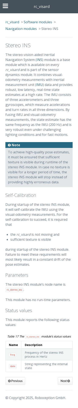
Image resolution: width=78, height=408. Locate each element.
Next (65, 381)
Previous (15, 381)
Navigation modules (21, 28)
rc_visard (42, 6)
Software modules (38, 22)
